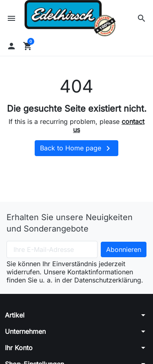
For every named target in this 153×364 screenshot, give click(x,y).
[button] (141, 18)
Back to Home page (76, 148)
